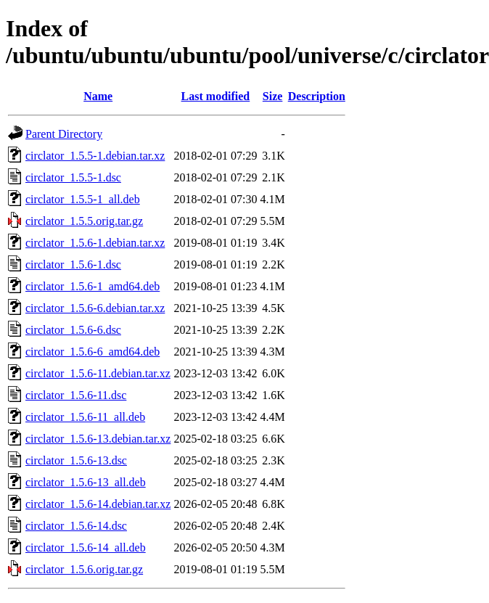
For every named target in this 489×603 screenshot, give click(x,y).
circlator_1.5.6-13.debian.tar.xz (97, 438)
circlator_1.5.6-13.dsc (76, 460)
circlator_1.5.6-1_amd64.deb (92, 286)
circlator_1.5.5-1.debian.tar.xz (95, 155)
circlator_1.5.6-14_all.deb (85, 547)
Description (316, 96)
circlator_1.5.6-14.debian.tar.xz (97, 504)
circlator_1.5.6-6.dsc (73, 330)
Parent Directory (63, 134)
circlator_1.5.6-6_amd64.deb (92, 351)
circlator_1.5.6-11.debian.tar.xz (97, 373)
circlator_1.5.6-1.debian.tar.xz (95, 243)
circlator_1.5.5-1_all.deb (82, 199)
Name (97, 96)
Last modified (215, 96)
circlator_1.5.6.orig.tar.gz (84, 569)
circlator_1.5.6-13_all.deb (85, 482)
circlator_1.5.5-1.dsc (73, 177)
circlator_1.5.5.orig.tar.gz (84, 221)
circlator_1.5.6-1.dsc (73, 264)
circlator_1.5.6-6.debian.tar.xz (95, 308)
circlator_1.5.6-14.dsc (76, 526)
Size (273, 96)
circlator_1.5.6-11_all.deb (85, 417)
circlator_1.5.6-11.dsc (75, 395)
